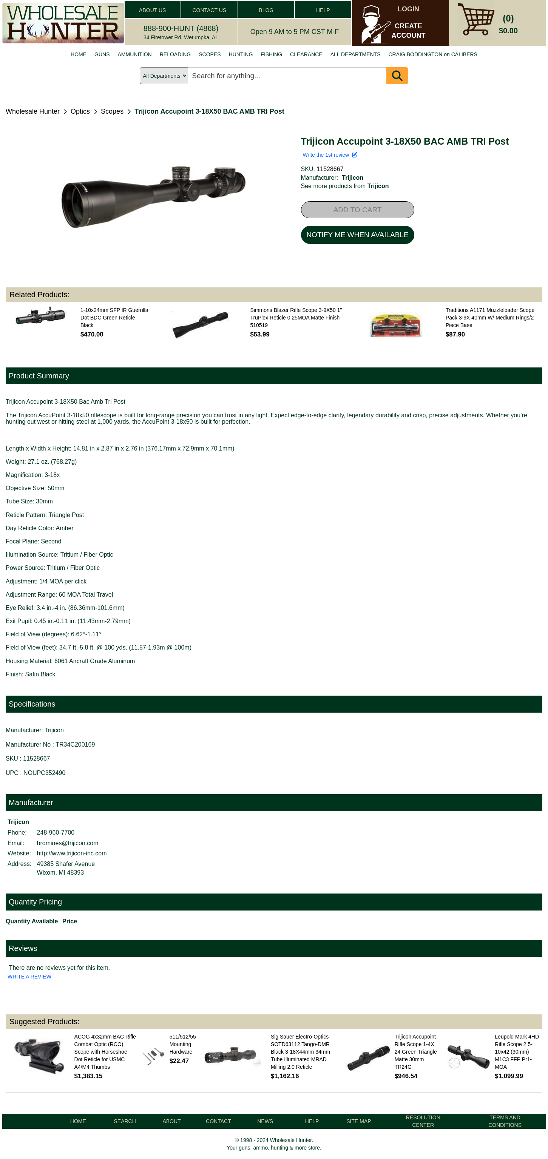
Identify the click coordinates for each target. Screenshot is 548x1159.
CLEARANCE (306, 54)
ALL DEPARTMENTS (355, 54)
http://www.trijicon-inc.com (72, 853)
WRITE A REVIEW (29, 977)
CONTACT (218, 1121)
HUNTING (241, 54)
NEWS (265, 1121)
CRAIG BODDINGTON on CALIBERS (432, 54)
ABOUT (171, 1121)
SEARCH (125, 1121)
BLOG (266, 10)
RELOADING (175, 54)
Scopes (112, 111)
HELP (323, 10)
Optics (80, 111)
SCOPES (210, 54)
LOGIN (408, 9)
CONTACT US (209, 10)
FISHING (271, 54)
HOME (78, 54)
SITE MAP (358, 1121)
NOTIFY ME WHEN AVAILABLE (357, 235)
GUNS (102, 54)
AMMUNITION (135, 54)
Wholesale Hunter (33, 111)
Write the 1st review (330, 155)
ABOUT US (152, 10)
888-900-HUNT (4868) (181, 28)
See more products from (345, 186)
